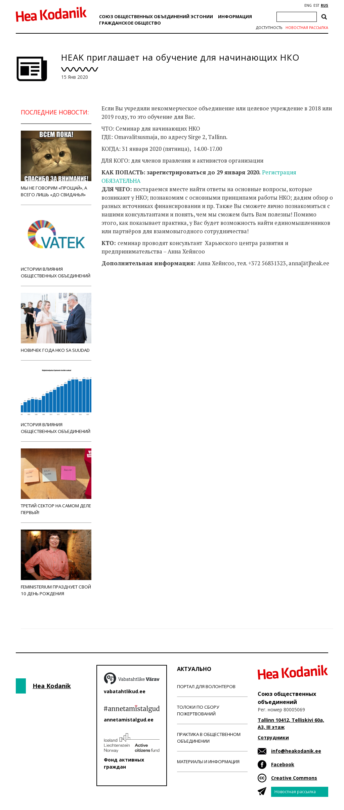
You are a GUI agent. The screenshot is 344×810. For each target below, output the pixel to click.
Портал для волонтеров (206, 686)
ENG (308, 5)
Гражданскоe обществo (130, 23)
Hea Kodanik (52, 686)
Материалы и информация (208, 761)
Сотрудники (273, 737)
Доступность (269, 27)
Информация (235, 16)
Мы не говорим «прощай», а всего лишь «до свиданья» (56, 164)
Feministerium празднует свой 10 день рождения (56, 563)
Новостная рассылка (307, 27)
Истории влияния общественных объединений (56, 245)
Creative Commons (294, 778)
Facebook (282, 764)
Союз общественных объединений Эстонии (156, 16)
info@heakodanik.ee (296, 751)
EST (316, 5)
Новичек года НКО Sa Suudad (56, 323)
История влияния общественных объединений (56, 400)
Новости (119, 290)
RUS (324, 5)
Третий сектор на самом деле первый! (56, 481)
